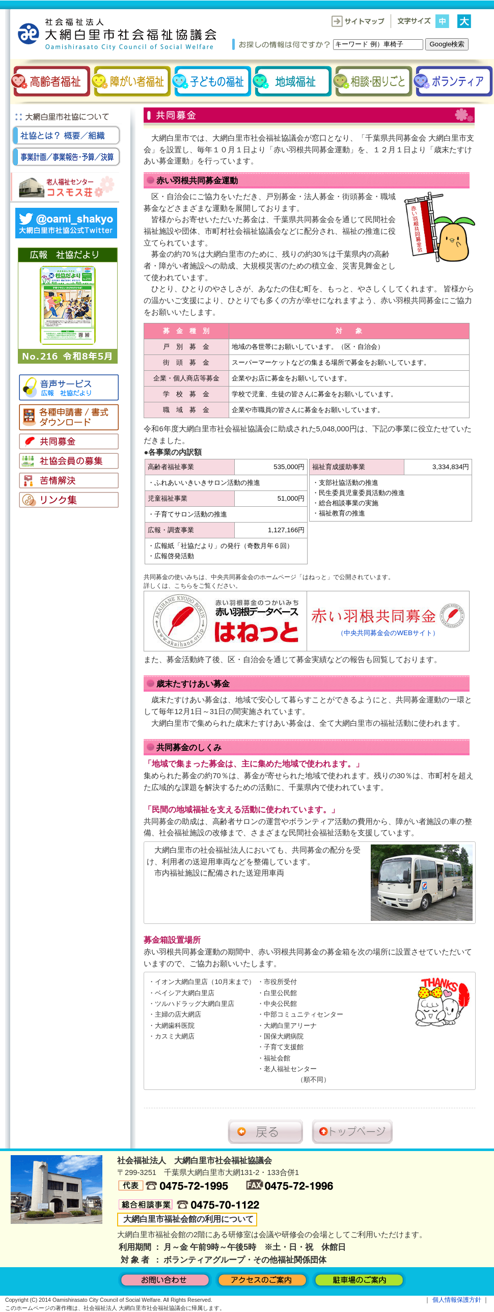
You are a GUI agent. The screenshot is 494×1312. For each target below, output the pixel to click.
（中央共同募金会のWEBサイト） (388, 629)
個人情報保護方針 (456, 1299)
